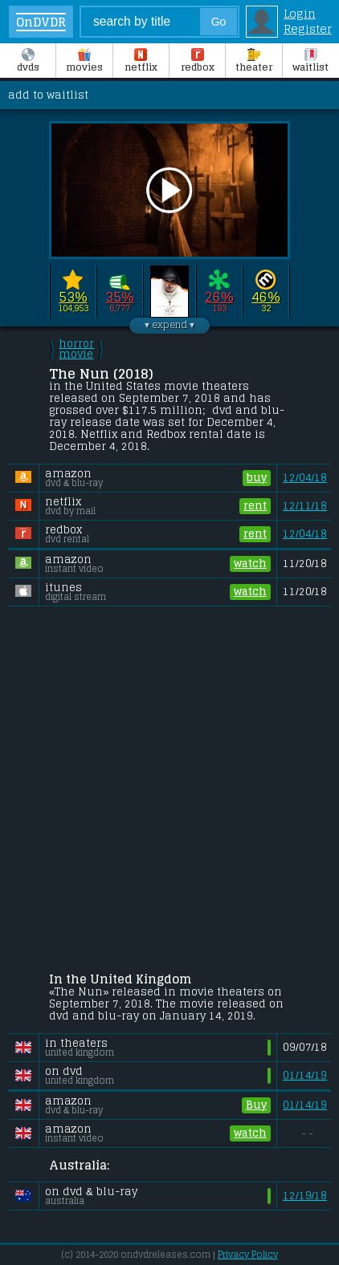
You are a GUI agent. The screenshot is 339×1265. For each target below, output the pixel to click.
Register (308, 28)
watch (250, 563)
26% (219, 296)
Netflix (141, 61)
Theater (253, 61)
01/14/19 (305, 1075)
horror (76, 349)
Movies (84, 61)
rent (255, 506)
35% (119, 296)
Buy (256, 1105)
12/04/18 (305, 477)
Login (300, 13)
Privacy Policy (248, 1255)
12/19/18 (305, 1195)
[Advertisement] (169, 791)
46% (265, 296)
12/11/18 (305, 506)
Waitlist (310, 61)
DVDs (28, 61)
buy (257, 478)
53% (73, 296)
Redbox (197, 61)
